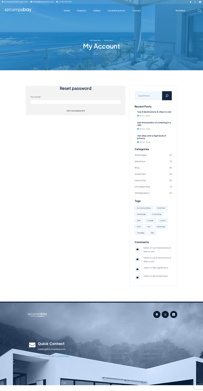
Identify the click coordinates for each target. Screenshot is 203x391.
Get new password (76, 110)
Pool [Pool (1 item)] (139, 227)
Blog (137, 167)
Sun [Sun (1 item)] (148, 227)
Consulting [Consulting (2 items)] (156, 214)
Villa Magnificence (160, 267)
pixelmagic (63, 356)
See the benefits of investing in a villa (154, 123)
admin (146, 267)
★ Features (118, 348)
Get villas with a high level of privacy (151, 137)
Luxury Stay (140, 180)
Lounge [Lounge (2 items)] (150, 220)
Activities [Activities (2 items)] (161, 208)
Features (81, 10)
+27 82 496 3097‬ (65, 2)
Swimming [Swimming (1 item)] (161, 227)
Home (67, 10)
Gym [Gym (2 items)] (139, 220)
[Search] (167, 95)
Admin (146, 247)
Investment (140, 174)
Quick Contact (51, 343)
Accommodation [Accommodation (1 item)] (144, 208)
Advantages (141, 155)
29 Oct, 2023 (143, 116)
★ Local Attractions (122, 353)
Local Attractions (116, 10)
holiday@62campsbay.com (43, 2)
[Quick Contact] (32, 345)
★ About (117, 344)
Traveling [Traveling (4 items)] (140, 233)
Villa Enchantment (160, 276)
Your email (35, 96)
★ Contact (118, 358)
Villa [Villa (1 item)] (152, 233)
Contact (137, 10)
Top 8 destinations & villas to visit (154, 111)
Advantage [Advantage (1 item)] (141, 214)
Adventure (140, 161)
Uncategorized (142, 186)
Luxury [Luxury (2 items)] (163, 220)
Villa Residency (142, 193)
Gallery (96, 10)
